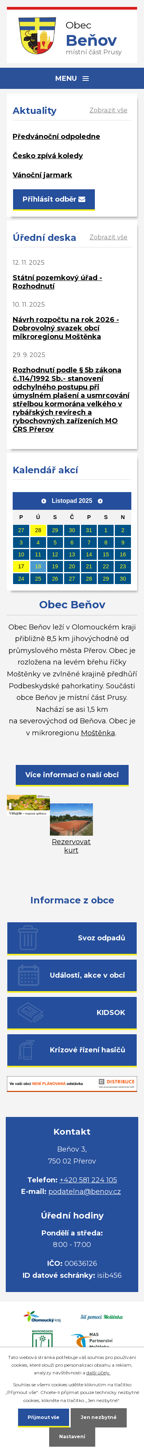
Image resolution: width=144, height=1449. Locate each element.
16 (123, 554)
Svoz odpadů (101, 938)
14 (89, 554)
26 (55, 579)
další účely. (98, 1373)
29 (55, 530)
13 (72, 554)
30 (72, 530)
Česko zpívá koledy (48, 156)
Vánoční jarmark (42, 175)
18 (38, 566)
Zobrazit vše (108, 110)
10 (21, 554)
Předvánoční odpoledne (56, 136)
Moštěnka (98, 733)
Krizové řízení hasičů (87, 1050)
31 (89, 530)
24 (21, 579)
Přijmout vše (44, 1417)
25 (38, 579)
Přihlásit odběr (54, 199)
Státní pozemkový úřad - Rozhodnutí (57, 282)
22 (106, 566)
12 (55, 554)
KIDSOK (111, 1012)
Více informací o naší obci (72, 775)
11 (38, 554)
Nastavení (72, 1436)
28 (38, 530)
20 (72, 566)
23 (123, 566)
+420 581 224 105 (88, 1180)
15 (106, 554)
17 (21, 566)
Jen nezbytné (99, 1417)
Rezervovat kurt (71, 842)
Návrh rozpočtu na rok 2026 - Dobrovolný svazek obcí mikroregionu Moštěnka (66, 328)
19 (55, 566)
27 (21, 530)
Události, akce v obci (87, 975)
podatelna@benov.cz (84, 1191)
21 (89, 566)
